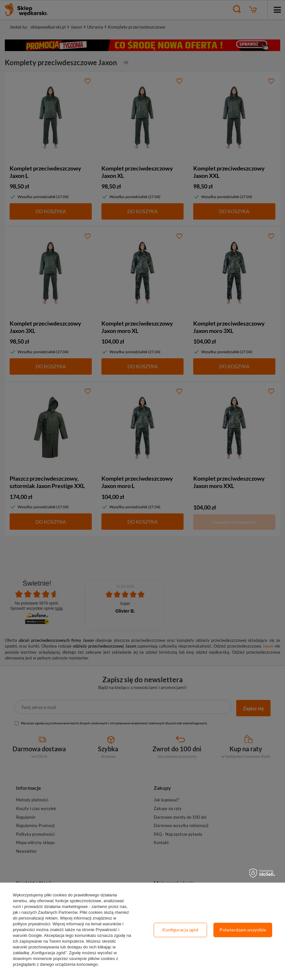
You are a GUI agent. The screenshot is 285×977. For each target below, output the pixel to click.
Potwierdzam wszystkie (243, 929)
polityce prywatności (31, 923)
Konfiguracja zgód (180, 929)
